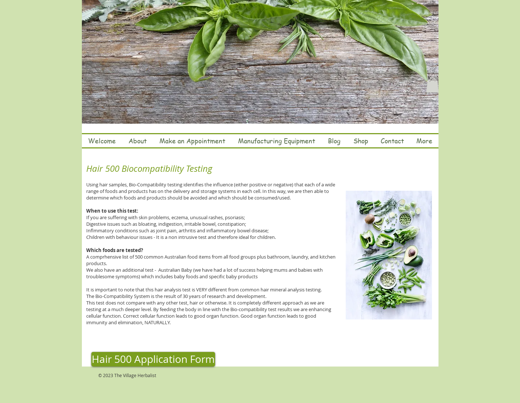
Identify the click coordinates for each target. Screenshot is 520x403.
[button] (432, 85)
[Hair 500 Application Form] (153, 359)
